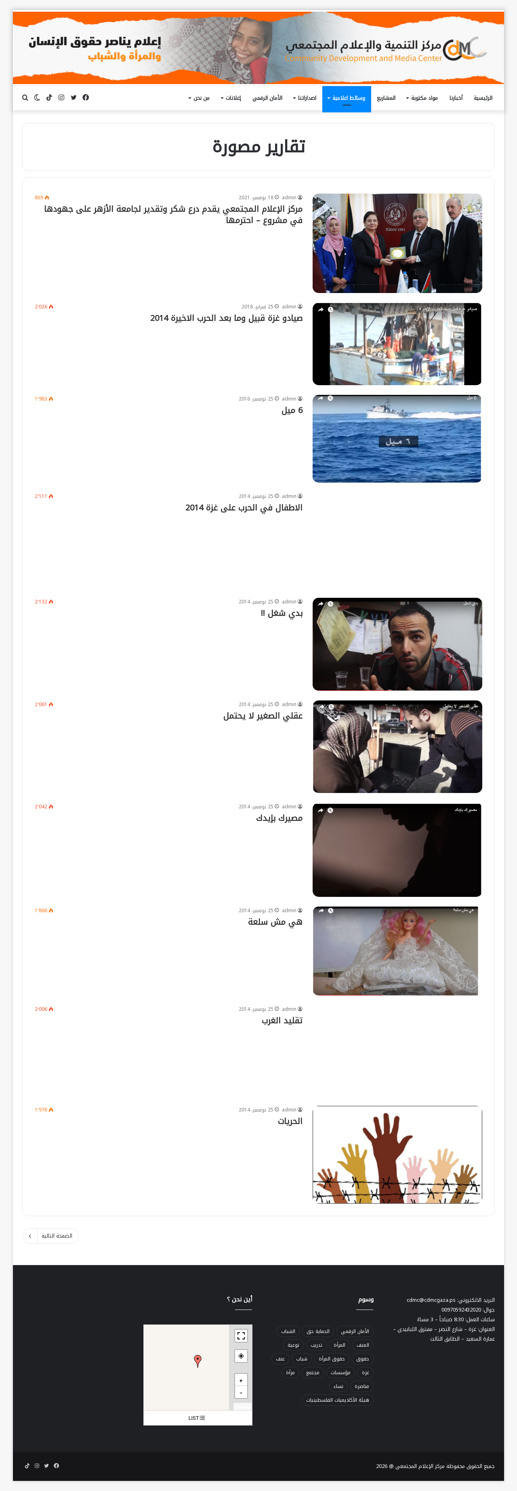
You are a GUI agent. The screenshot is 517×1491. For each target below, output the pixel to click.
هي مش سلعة (275, 922)
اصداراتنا (307, 98)
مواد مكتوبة (424, 98)
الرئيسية (483, 98)
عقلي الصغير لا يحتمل (263, 715)
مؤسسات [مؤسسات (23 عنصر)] (341, 1372)
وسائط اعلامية (348, 98)
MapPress (242, 1407)
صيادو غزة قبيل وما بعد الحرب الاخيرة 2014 (226, 318)
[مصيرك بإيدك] (397, 850)
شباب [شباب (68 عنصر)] (301, 1358)
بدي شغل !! (282, 613)
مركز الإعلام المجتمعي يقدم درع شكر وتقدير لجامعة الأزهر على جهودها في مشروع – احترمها (173, 214)
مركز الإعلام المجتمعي (420, 1466)
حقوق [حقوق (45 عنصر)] (362, 1358)
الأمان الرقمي (267, 98)
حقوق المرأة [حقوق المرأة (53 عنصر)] (332, 1358)
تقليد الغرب (282, 1020)
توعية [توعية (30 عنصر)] (293, 1345)
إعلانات (233, 98)
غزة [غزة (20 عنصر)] (365, 1372)
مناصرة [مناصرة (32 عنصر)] (362, 1386)
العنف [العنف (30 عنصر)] (363, 1345)
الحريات (290, 1121)
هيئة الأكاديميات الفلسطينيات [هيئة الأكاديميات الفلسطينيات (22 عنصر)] (337, 1400)
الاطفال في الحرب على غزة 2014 (244, 507)
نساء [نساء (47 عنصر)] (338, 1386)
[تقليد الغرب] (397, 1050)
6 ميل (292, 410)
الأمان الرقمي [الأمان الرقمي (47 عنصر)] (355, 1331)
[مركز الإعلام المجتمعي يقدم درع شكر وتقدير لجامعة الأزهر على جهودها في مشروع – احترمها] (397, 243)
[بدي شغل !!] (397, 644)
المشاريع (386, 98)
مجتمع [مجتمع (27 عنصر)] (312, 1372)
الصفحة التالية (50, 1236)
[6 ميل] (397, 439)
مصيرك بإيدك (279, 818)
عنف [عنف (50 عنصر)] (280, 1358)
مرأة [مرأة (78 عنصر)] (290, 1372)
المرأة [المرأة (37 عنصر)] (339, 1345)
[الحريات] (397, 1155)
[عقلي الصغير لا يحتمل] (397, 746)
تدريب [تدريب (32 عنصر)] (316, 1345)
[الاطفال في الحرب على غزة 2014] (397, 540)
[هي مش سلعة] (397, 951)
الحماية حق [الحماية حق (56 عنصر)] (318, 1331)
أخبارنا (456, 98)
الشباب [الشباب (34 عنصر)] (288, 1331)
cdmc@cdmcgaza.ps (431, 1300)
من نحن (201, 98)
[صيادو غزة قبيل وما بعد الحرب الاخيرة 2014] (397, 344)
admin (289, 197)
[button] (197, 1361)
